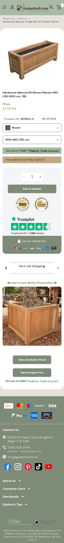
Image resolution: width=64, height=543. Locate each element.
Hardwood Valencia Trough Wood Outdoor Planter (31, 21)
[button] (6, 268)
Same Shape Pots (32, 372)
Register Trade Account (44, 150)
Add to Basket (32, 189)
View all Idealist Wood (32, 359)
